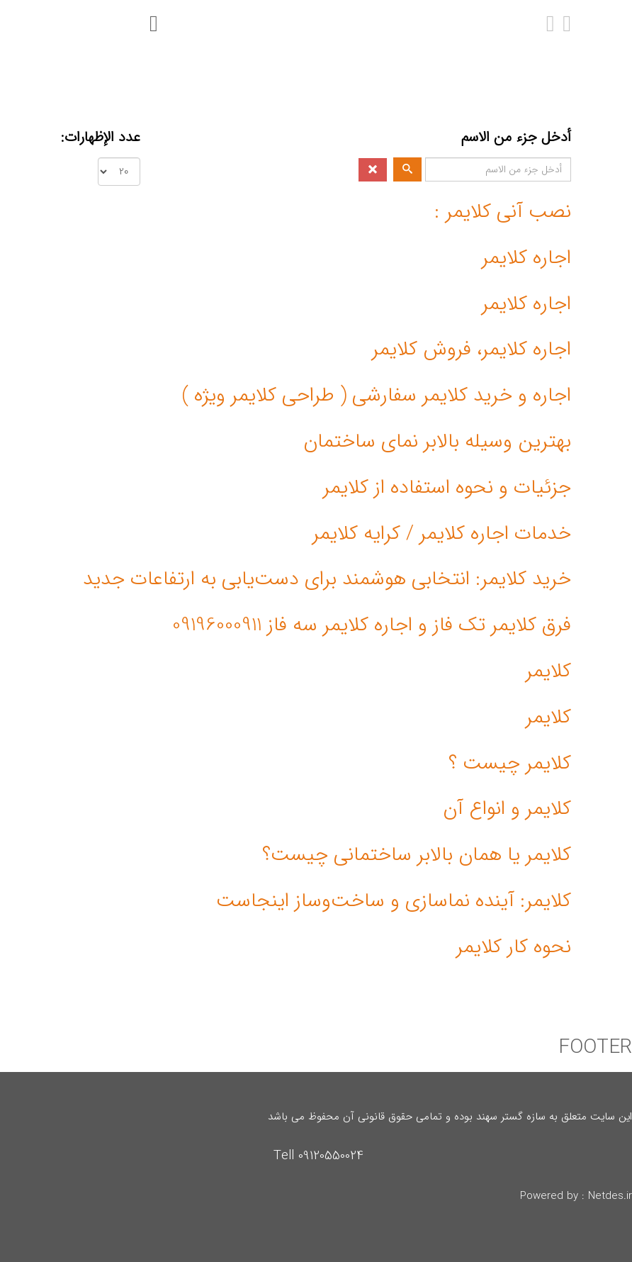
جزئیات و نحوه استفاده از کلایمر (447, 487)
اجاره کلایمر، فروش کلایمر (471, 349)
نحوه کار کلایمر (513, 947)
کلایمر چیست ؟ (509, 763)
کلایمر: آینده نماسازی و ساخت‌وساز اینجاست (393, 901)
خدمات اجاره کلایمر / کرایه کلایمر (441, 533)
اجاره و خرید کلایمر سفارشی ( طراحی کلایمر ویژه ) (376, 395)
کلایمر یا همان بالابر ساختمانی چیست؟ (416, 855)
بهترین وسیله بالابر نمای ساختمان (437, 441)
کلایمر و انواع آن (507, 809)
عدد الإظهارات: (100, 137)
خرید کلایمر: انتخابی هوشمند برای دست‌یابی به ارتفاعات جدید (327, 579)
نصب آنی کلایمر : (502, 212)
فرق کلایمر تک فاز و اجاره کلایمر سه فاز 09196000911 (371, 625)
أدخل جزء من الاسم (514, 137)
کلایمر (548, 671)
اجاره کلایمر (526, 258)
